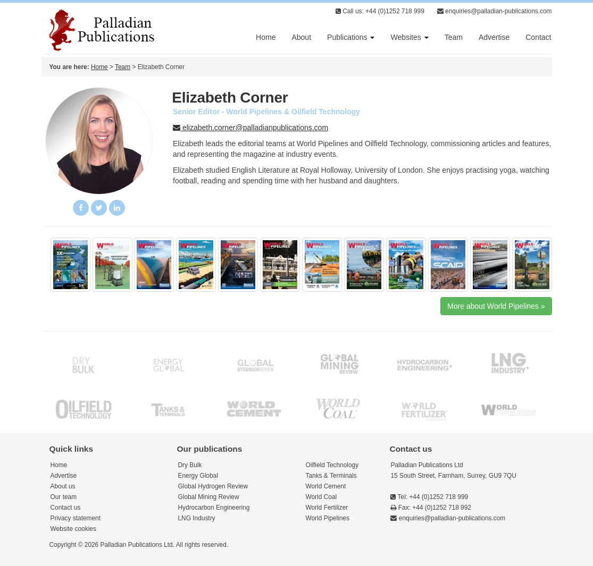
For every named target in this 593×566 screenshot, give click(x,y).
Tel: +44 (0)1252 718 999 (429, 497)
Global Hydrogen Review (213, 486)
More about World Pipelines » (496, 306)
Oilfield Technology (332, 465)
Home (265, 37)
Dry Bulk (190, 465)
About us (63, 486)
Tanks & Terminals (331, 475)
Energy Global (198, 475)
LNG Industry (196, 518)
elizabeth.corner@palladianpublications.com (250, 127)
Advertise (494, 37)
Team (454, 37)
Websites (409, 37)
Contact (538, 37)
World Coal (321, 497)
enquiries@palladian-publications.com (494, 11)
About (301, 37)
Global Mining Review (208, 497)
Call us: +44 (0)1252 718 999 (380, 11)
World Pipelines (327, 518)
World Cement (326, 486)
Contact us (66, 507)
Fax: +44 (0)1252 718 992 (430, 507)
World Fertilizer (327, 507)
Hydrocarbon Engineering (214, 507)
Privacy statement (76, 518)
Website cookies (73, 529)
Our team (64, 497)
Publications (350, 37)
